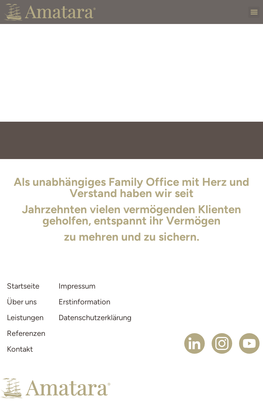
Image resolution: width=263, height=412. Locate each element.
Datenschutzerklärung (92, 317)
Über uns (22, 301)
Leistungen (25, 317)
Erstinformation (84, 301)
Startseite (23, 286)
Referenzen (26, 333)
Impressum (77, 286)
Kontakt (20, 349)
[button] (254, 12)
